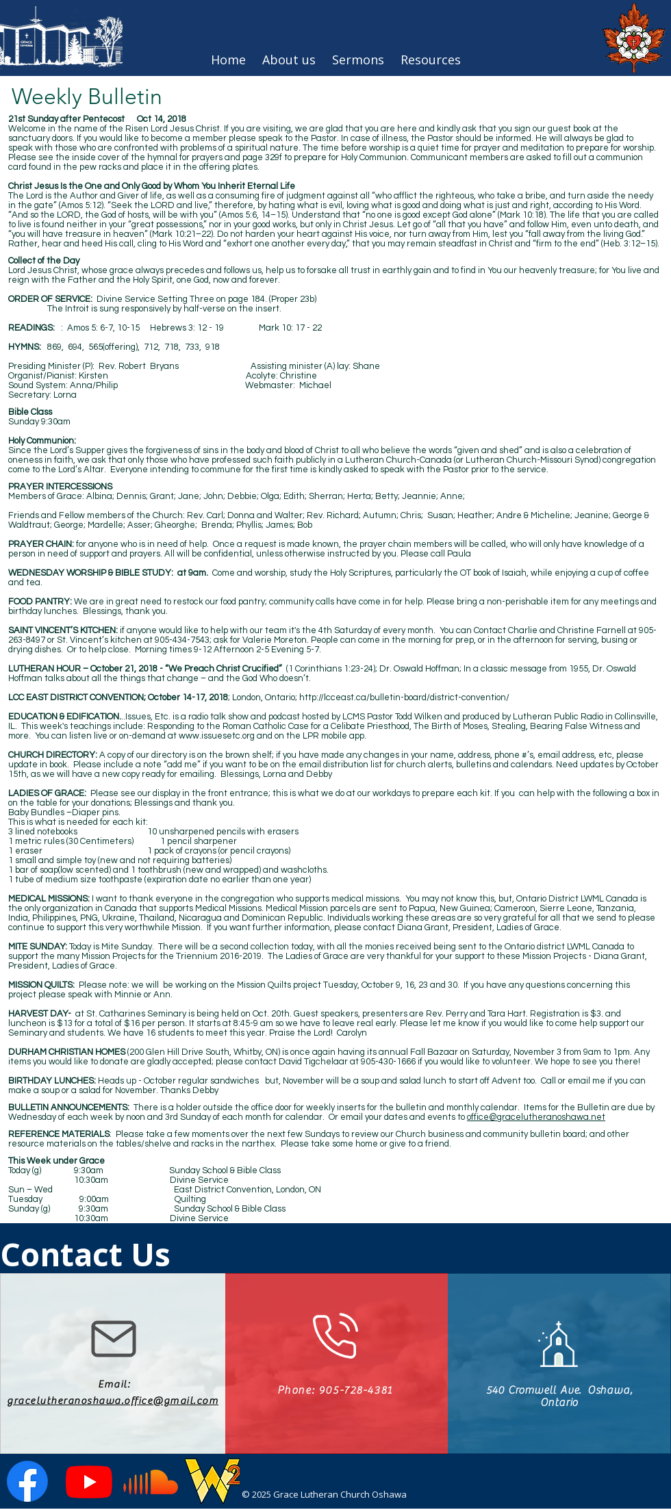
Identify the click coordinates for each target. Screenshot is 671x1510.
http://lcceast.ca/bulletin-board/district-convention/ (404, 697)
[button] (430, 59)
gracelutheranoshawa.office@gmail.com (112, 1401)
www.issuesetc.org (217, 736)
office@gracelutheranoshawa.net (536, 1117)
